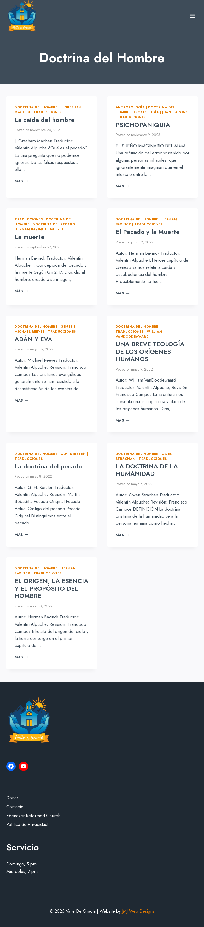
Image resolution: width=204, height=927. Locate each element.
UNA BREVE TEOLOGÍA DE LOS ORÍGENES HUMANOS (150, 351)
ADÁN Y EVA (33, 339)
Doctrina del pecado (54, 224)
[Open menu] (192, 15)
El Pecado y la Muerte (148, 231)
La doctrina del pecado (48, 466)
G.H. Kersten (73, 453)
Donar (12, 798)
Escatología (146, 112)
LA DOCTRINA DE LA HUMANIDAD (147, 470)
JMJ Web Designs (138, 911)
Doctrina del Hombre (36, 107)
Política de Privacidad (27, 824)
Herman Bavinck (30, 229)
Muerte (57, 229)
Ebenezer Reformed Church (33, 815)
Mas (21, 181)
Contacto (15, 806)
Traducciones (47, 112)
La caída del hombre (44, 119)
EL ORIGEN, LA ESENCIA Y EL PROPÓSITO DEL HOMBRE (51, 588)
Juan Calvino (175, 112)
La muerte (29, 236)
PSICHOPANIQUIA (143, 124)
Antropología (130, 107)
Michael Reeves (29, 331)
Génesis (68, 326)
